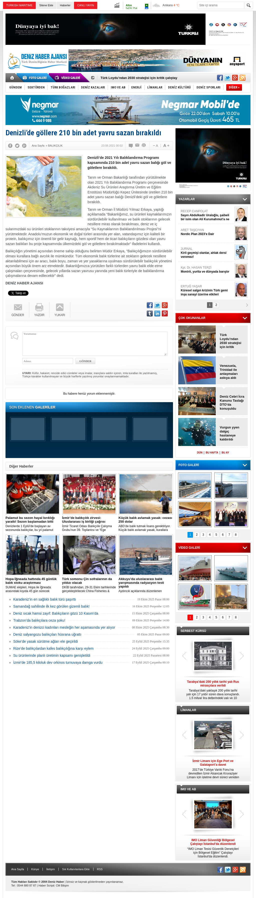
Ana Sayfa (17, 869)
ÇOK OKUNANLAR (191, 318)
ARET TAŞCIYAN (207, 232)
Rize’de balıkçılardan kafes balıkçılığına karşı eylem (53, 648)
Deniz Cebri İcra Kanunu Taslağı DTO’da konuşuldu (232, 402)
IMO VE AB (188, 789)
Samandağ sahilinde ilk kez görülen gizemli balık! (51, 606)
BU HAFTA (212, 452)
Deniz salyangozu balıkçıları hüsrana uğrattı (47, 634)
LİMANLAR (188, 710)
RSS (100, 869)
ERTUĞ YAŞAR (207, 290)
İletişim (50, 869)
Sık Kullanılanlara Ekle (76, 869)
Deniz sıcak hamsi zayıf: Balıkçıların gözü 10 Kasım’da (55, 613)
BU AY (225, 452)
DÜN (199, 452)
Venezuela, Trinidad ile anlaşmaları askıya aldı (229, 372)
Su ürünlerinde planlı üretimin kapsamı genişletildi (51, 655)
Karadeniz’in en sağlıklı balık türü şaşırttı (44, 599)
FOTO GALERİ (188, 465)
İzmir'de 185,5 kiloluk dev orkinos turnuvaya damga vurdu (57, 662)
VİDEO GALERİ (189, 547)
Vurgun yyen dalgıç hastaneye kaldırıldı (229, 433)
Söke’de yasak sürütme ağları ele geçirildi (45, 641)
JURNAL (207, 253)
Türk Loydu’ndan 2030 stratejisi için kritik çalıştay (138, 78)
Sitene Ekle (46, 5)
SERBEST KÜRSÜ (193, 631)
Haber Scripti (46, 885)
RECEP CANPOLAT (207, 215)
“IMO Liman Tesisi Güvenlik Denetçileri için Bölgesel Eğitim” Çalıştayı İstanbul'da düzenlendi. (213, 848)
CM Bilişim (62, 885)
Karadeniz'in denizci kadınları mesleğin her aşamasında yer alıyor (64, 627)
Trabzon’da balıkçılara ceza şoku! (39, 620)
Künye (35, 869)
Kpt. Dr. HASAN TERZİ (207, 270)
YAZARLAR (186, 199)
